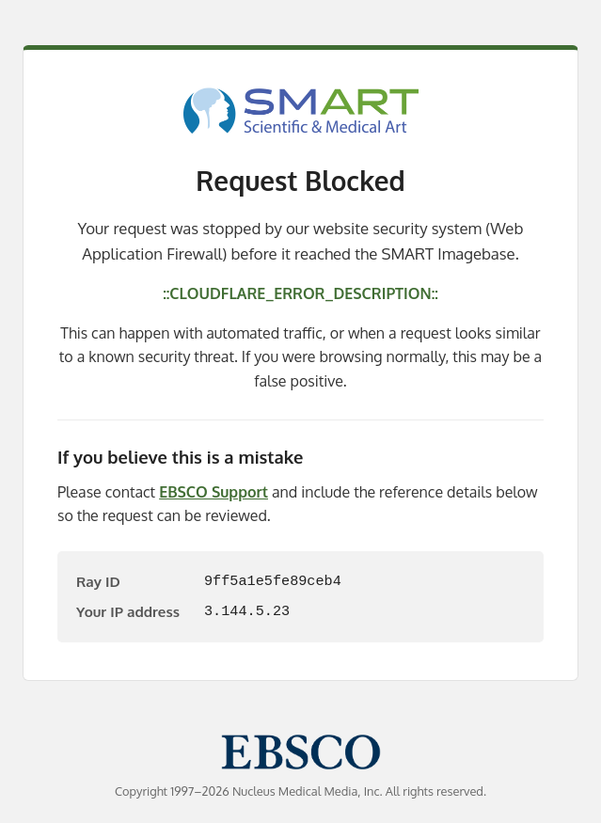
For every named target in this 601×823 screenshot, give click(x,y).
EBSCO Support (213, 492)
